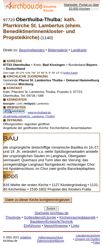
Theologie (13, 217)
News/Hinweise (56, 226)
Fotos (96, 242)
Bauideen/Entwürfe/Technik (51, 221)
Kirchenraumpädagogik (77, 217)
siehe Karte (70, 72)
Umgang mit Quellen (87, 239)
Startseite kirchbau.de (52, 213)
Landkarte (79, 50)
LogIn (95, 8)
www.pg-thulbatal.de (39, 112)
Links (75, 226)
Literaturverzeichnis (88, 235)
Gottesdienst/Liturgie (40, 217)
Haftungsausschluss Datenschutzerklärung (50, 239)
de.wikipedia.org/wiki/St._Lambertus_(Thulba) (29, 116)
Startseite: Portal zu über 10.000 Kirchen (81, 6)
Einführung (32, 226)
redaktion (25, 237)
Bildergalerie (58, 50)
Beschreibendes (32, 50)
